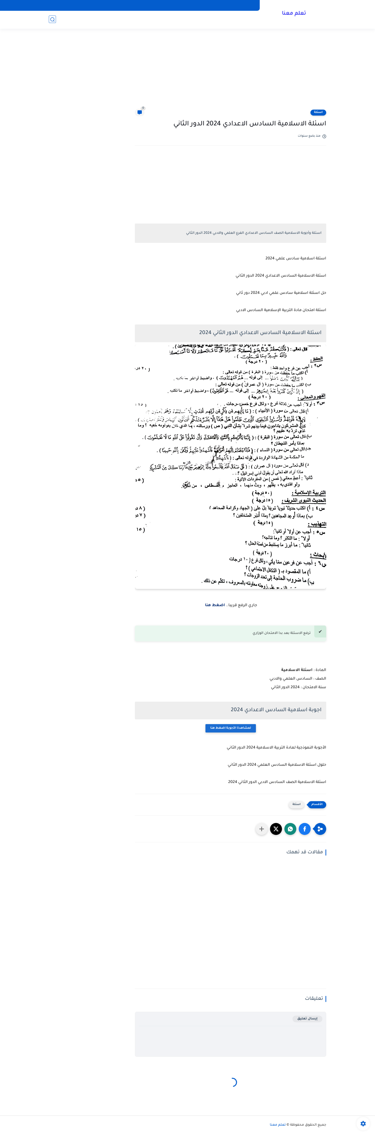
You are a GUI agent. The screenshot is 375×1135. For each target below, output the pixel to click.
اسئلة (318, 112)
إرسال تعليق (307, 1019)
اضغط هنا (214, 605)
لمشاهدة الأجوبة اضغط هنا (230, 728)
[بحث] (52, 19)
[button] (305, 829)
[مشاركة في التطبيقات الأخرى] (262, 829)
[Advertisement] (187, 71)
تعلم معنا (294, 14)
